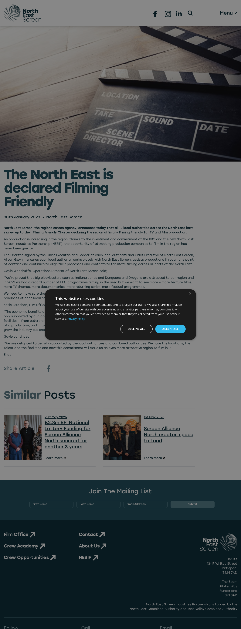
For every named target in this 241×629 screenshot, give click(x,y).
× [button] (189, 293)
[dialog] (120, 314)
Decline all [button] (136, 329)
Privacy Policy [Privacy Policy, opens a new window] (76, 318)
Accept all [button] (170, 329)
